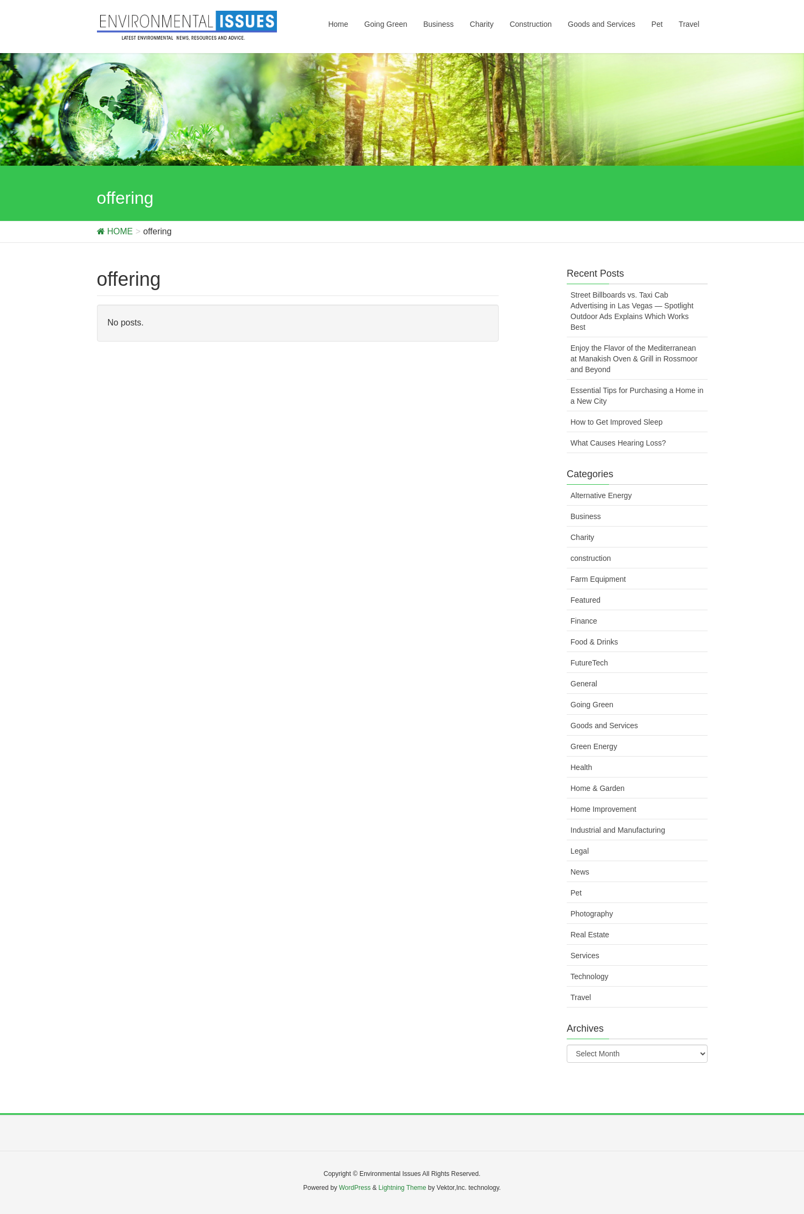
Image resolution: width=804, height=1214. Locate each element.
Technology (589, 976)
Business (585, 516)
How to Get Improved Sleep (616, 422)
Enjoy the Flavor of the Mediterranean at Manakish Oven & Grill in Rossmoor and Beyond (633, 359)
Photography (591, 913)
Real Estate (589, 934)
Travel (580, 997)
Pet (576, 893)
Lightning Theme (402, 1187)
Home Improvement (603, 809)
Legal (579, 851)
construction (590, 558)
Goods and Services (604, 725)
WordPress (355, 1187)
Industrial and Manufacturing (617, 830)
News (579, 872)
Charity (582, 537)
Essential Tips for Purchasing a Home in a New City (636, 395)
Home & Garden (597, 788)
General (583, 683)
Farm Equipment (598, 579)
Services (584, 955)
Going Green (591, 704)
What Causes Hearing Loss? (618, 443)
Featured (585, 600)
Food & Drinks (594, 642)
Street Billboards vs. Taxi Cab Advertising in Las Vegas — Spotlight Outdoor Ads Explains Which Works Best (632, 311)
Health (581, 767)
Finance (583, 621)
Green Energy (593, 746)
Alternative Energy (601, 495)
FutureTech (589, 662)
